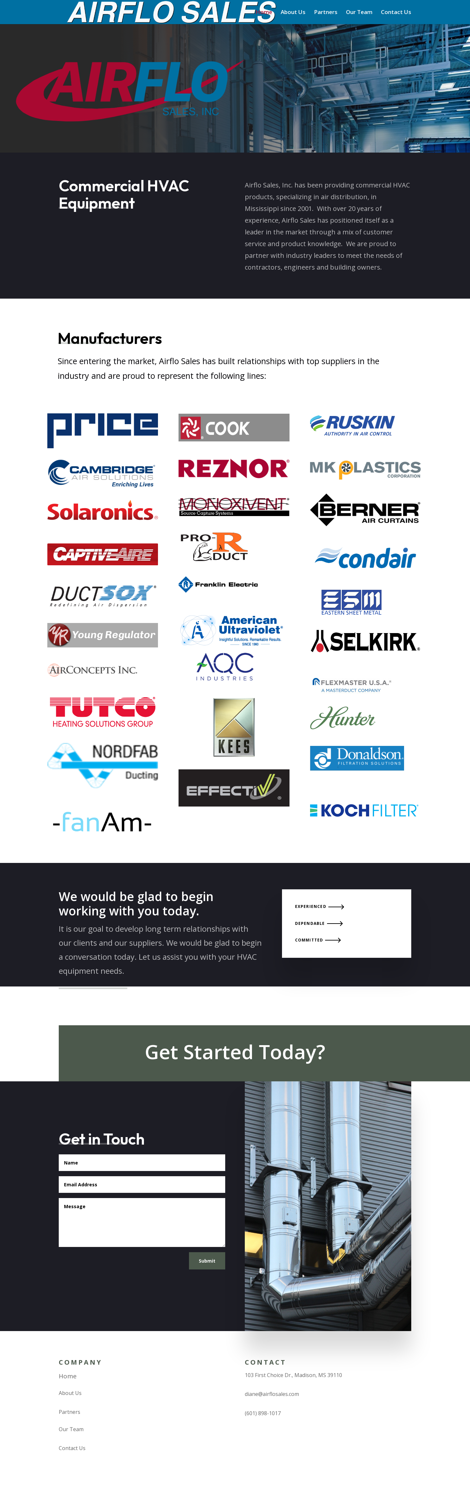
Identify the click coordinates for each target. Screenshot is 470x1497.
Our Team (359, 13)
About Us (293, 13)
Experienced (310, 906)
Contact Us (396, 13)
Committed (309, 940)
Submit (207, 1261)
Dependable (310, 923)
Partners (325, 13)
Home (264, 13)
